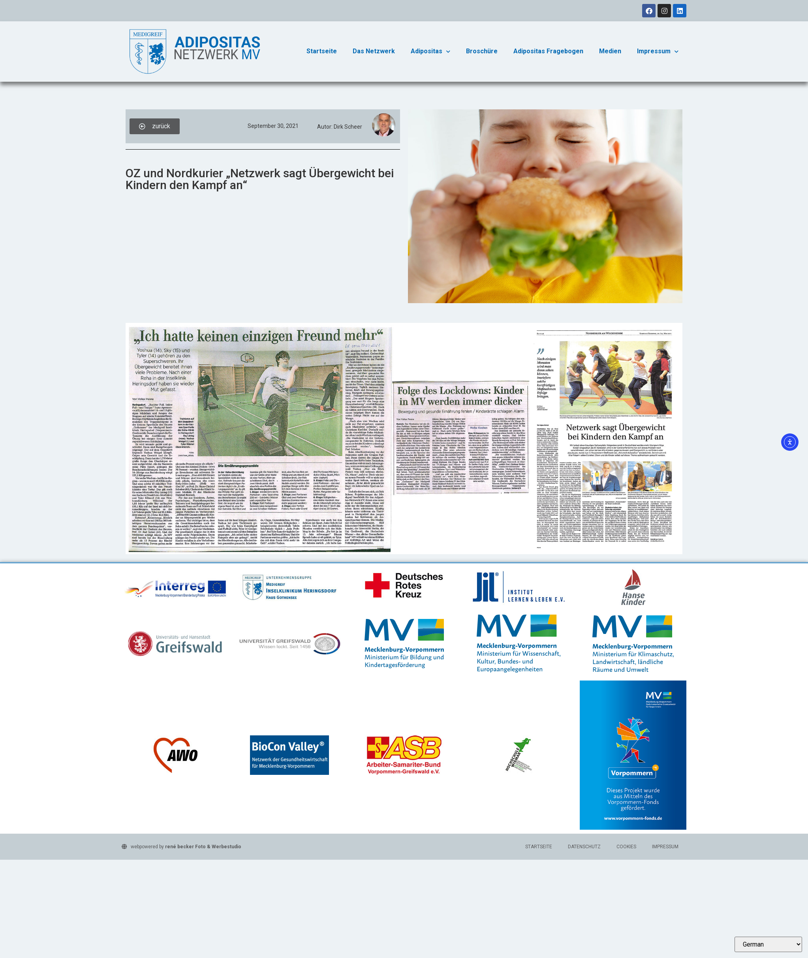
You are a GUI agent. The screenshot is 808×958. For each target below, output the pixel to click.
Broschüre (482, 51)
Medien (610, 51)
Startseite (321, 51)
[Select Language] (768, 944)
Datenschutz (584, 846)
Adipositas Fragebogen (548, 51)
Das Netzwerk (374, 51)
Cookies (626, 846)
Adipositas (430, 51)
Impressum (657, 51)
